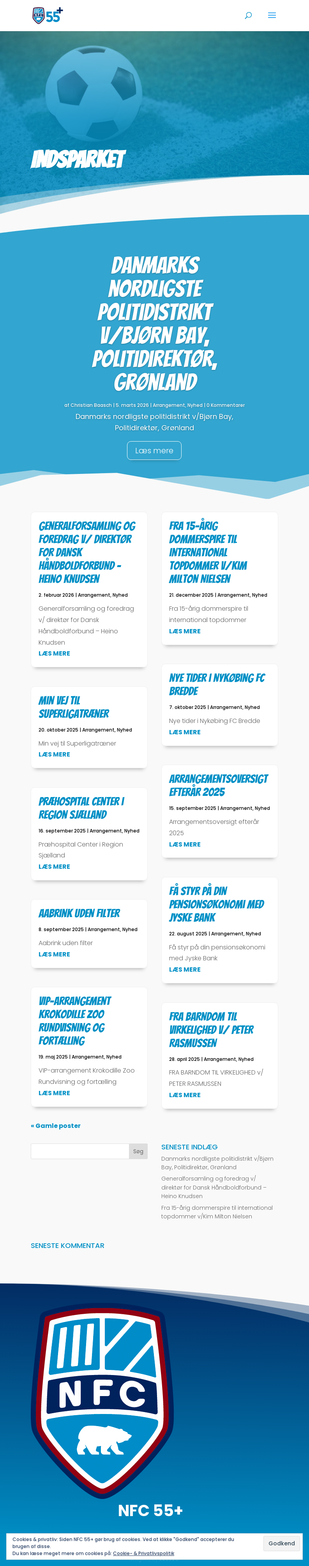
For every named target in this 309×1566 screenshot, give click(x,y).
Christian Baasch (91, 405)
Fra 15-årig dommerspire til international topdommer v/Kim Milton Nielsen (208, 552)
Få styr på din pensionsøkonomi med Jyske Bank (216, 904)
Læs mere (154, 450)
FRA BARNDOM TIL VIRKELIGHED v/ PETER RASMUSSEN (211, 1030)
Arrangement (169, 405)
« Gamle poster (56, 1125)
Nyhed (195, 405)
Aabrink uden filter (79, 913)
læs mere (54, 653)
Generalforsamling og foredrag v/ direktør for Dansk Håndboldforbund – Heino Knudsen (214, 1187)
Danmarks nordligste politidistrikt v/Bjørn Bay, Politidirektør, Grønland (154, 324)
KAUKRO (169, 1560)
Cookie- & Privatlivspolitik (143, 1553)
